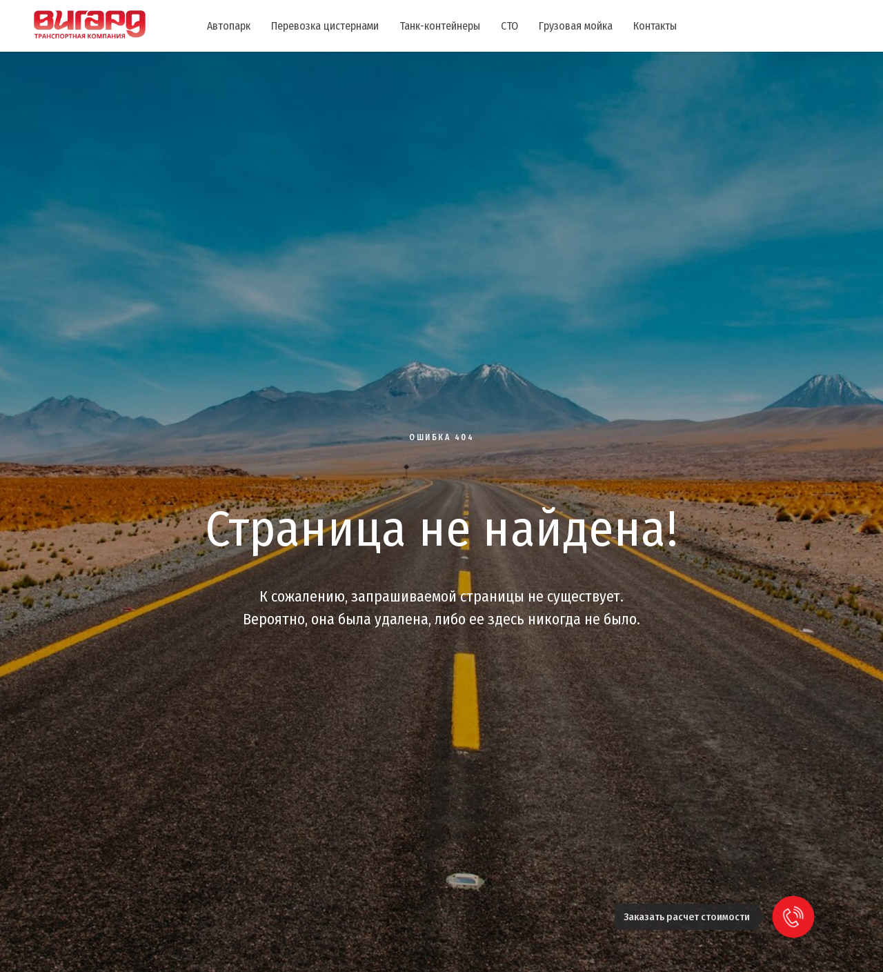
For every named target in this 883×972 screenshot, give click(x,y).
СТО (509, 25)
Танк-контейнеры (439, 25)
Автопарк (228, 25)
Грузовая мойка (576, 25)
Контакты (655, 25)
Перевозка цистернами (325, 25)
